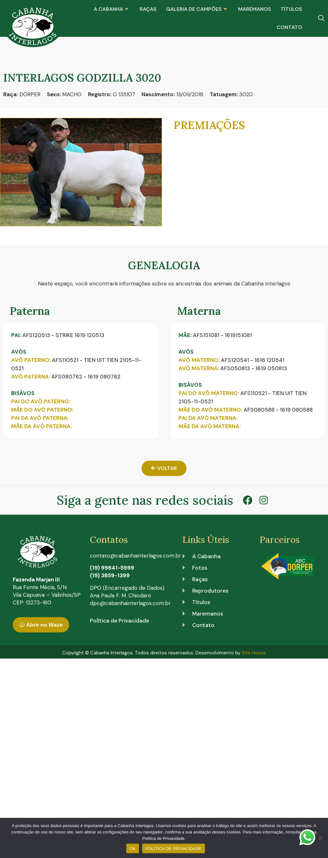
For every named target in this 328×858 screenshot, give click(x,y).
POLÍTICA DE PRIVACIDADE (173, 848)
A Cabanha (112, 9)
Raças (148, 9)
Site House (254, 653)
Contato (289, 27)
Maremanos (254, 9)
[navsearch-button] (321, 18)
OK (132, 848)
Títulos (291, 9)
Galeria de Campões (197, 9)
